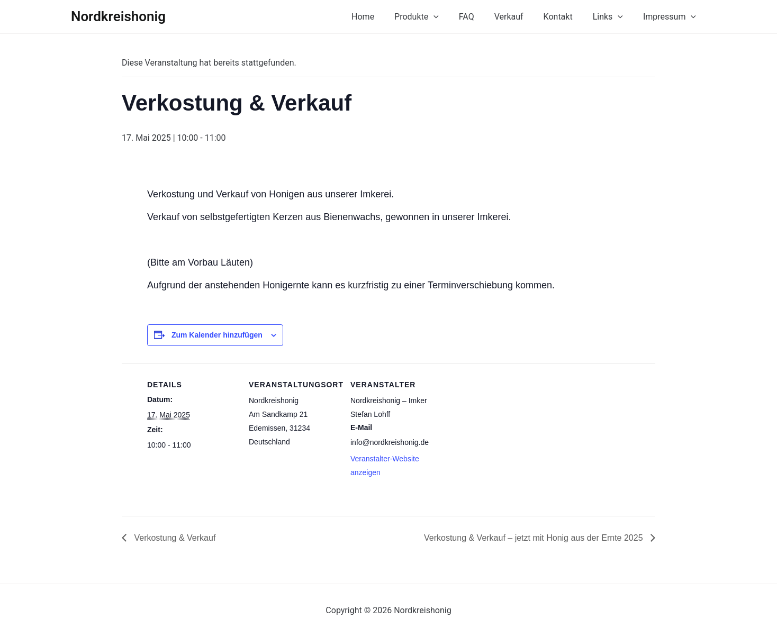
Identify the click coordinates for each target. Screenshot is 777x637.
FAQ (481, 17)
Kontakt (566, 17)
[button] (451, 17)
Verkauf (520, 17)
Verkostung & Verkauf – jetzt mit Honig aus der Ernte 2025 (534, 537)
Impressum (671, 17)
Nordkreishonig (118, 16)
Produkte (434, 17)
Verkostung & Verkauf (173, 537)
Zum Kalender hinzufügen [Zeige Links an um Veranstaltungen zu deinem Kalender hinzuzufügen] (217, 335)
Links (613, 17)
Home (383, 17)
